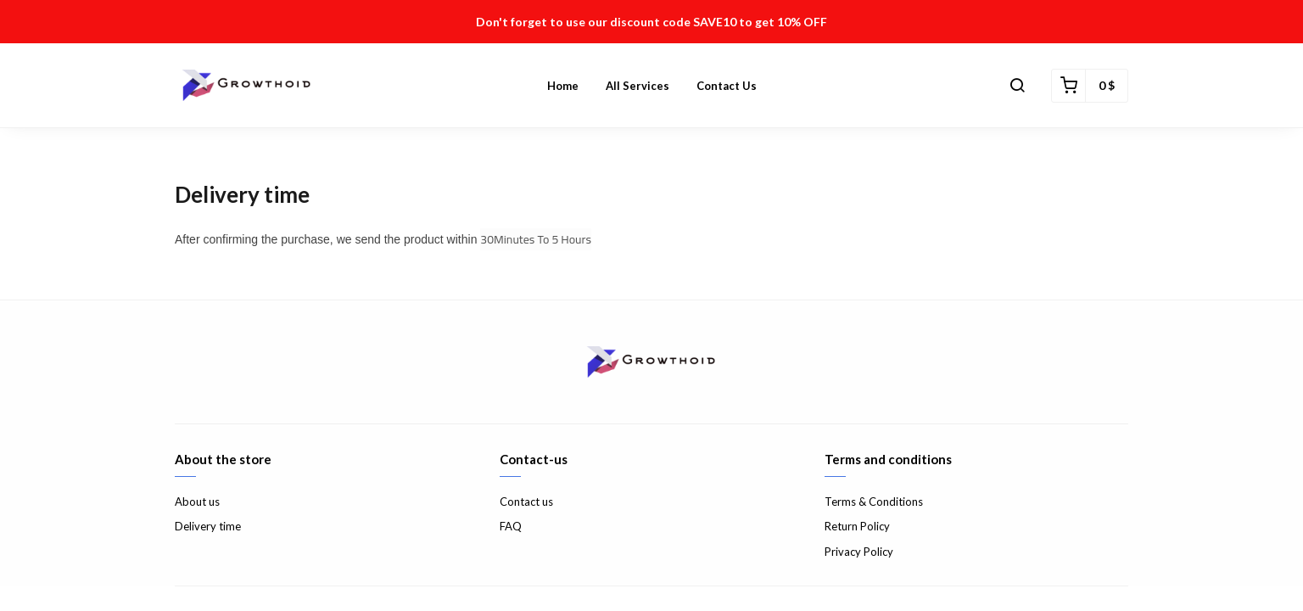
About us (197, 501)
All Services (637, 85)
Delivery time (208, 526)
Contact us (726, 85)
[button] (1017, 86)
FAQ (511, 526)
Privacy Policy (859, 551)
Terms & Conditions (874, 501)
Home (563, 85)
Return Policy (857, 526)
